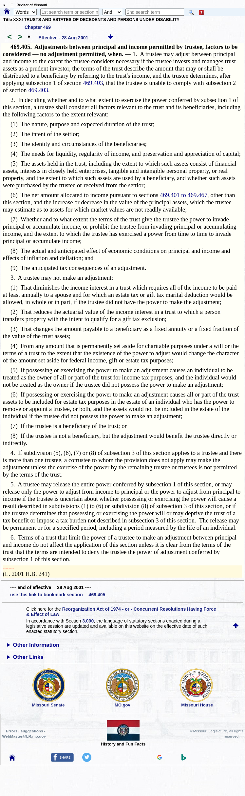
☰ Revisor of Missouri (27, 5)
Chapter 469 (38, 27)
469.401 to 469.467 (183, 195)
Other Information (36, 645)
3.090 (88, 620)
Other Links (28, 657)
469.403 (93, 82)
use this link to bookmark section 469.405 (57, 594)
